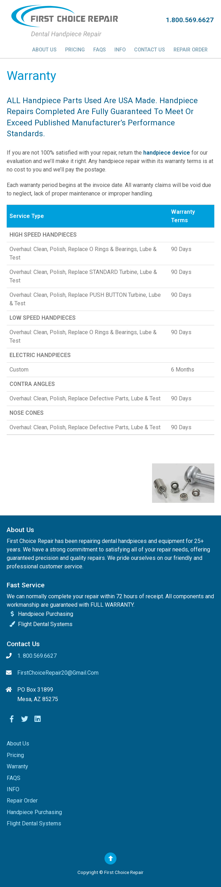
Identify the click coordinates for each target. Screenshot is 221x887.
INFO (120, 50)
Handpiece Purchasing (34, 812)
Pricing (75, 50)
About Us (44, 50)
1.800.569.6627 (190, 20)
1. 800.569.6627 (37, 655)
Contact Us (149, 50)
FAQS (99, 50)
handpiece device (166, 152)
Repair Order (190, 50)
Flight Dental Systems (34, 823)
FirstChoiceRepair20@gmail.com (58, 672)
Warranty (17, 766)
